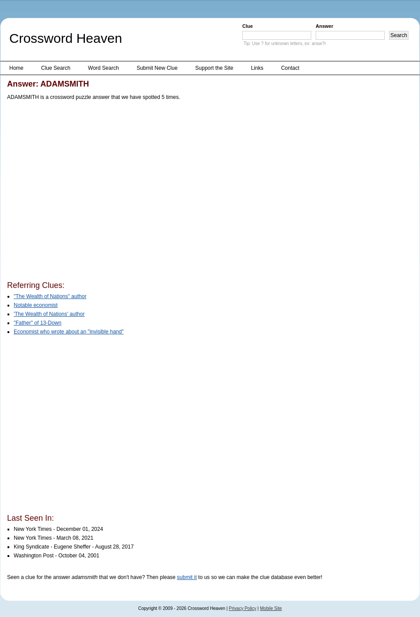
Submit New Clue (157, 68)
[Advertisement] (83, 192)
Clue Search (55, 68)
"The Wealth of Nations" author (50, 296)
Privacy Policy (242, 608)
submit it (187, 577)
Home (16, 68)
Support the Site (214, 68)
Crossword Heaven (65, 38)
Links (257, 68)
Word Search (103, 68)
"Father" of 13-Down (37, 323)
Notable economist (35, 305)
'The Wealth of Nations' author (49, 314)
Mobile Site (271, 608)
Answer (324, 26)
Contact (290, 68)
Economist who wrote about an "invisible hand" (69, 332)
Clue (247, 26)
